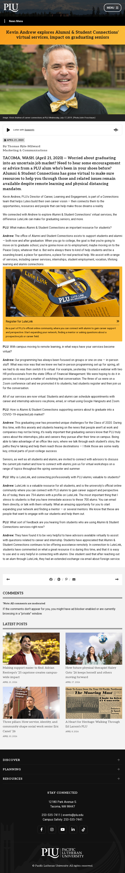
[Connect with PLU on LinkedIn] (73, 829)
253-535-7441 (73, 819)
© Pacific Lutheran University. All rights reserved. (62, 866)
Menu (112, 7)
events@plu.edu (73, 815)
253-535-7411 (51, 815)
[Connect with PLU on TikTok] (84, 829)
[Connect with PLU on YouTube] (63, 829)
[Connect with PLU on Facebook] (42, 829)
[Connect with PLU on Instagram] (52, 829)
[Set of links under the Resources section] (118, 778)
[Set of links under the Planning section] (118, 769)
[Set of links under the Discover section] (118, 760)
